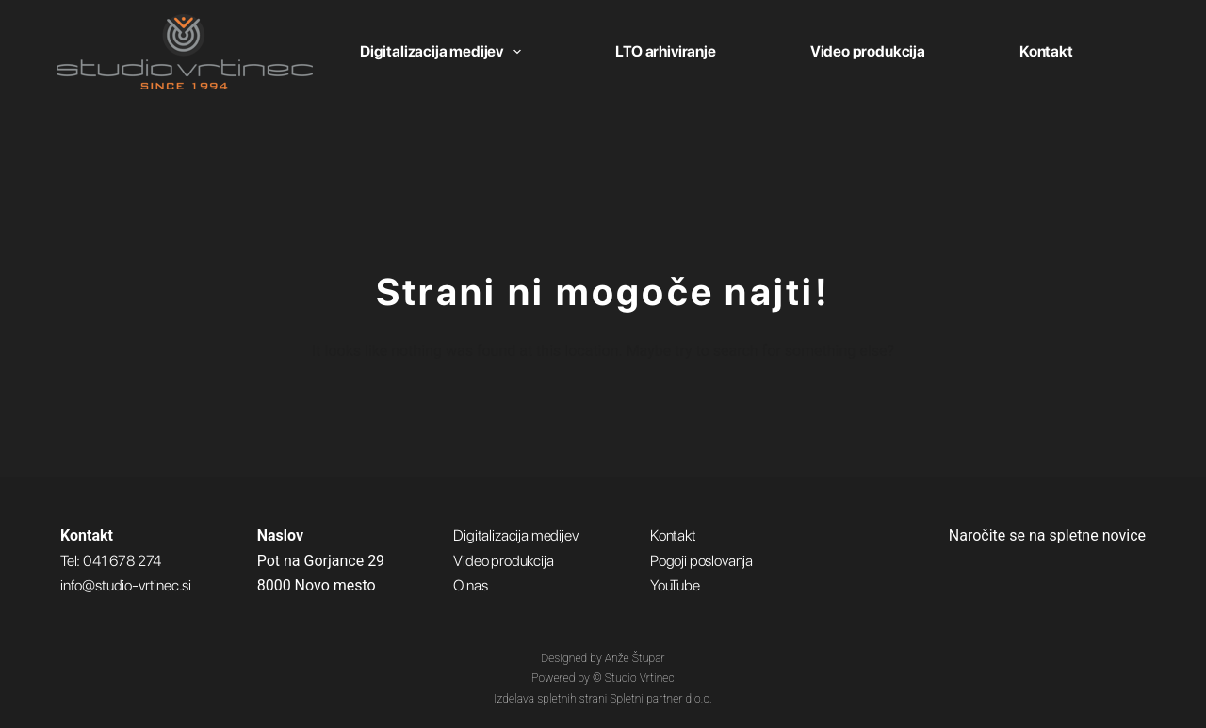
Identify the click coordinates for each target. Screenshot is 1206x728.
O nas (470, 585)
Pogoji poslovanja (701, 561)
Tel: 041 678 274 (110, 561)
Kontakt (1046, 51)
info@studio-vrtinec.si (125, 585)
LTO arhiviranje (665, 51)
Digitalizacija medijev (444, 51)
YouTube (675, 585)
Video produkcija (867, 51)
